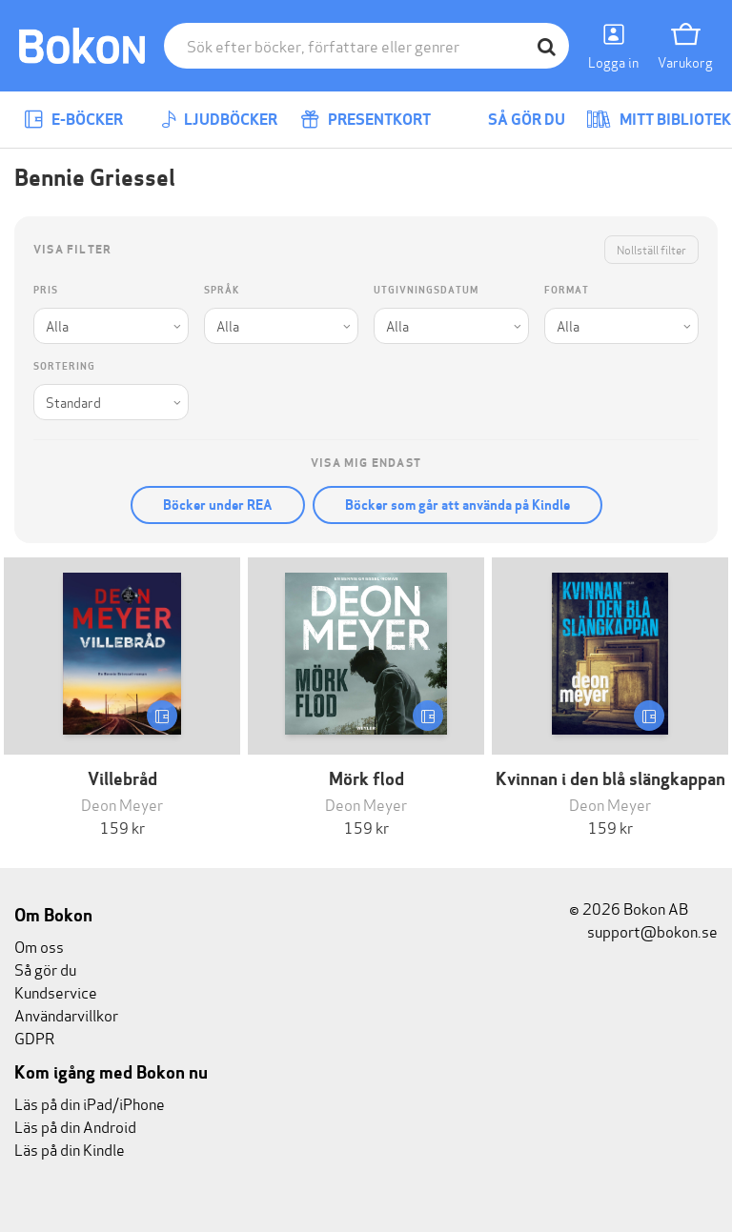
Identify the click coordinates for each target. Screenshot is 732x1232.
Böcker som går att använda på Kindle (457, 505)
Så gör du (512, 120)
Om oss (39, 946)
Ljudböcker (219, 120)
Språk (221, 290)
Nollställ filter (651, 249)
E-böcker (73, 120)
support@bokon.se (643, 930)
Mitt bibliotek (658, 120)
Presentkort (365, 120)
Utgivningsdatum (426, 290)
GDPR (34, 1037)
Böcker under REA (218, 505)
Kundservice (55, 991)
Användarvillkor (66, 1014)
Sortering (64, 366)
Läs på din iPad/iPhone (89, 1103)
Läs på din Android (75, 1126)
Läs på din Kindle (69, 1149)
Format (566, 290)
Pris (45, 290)
